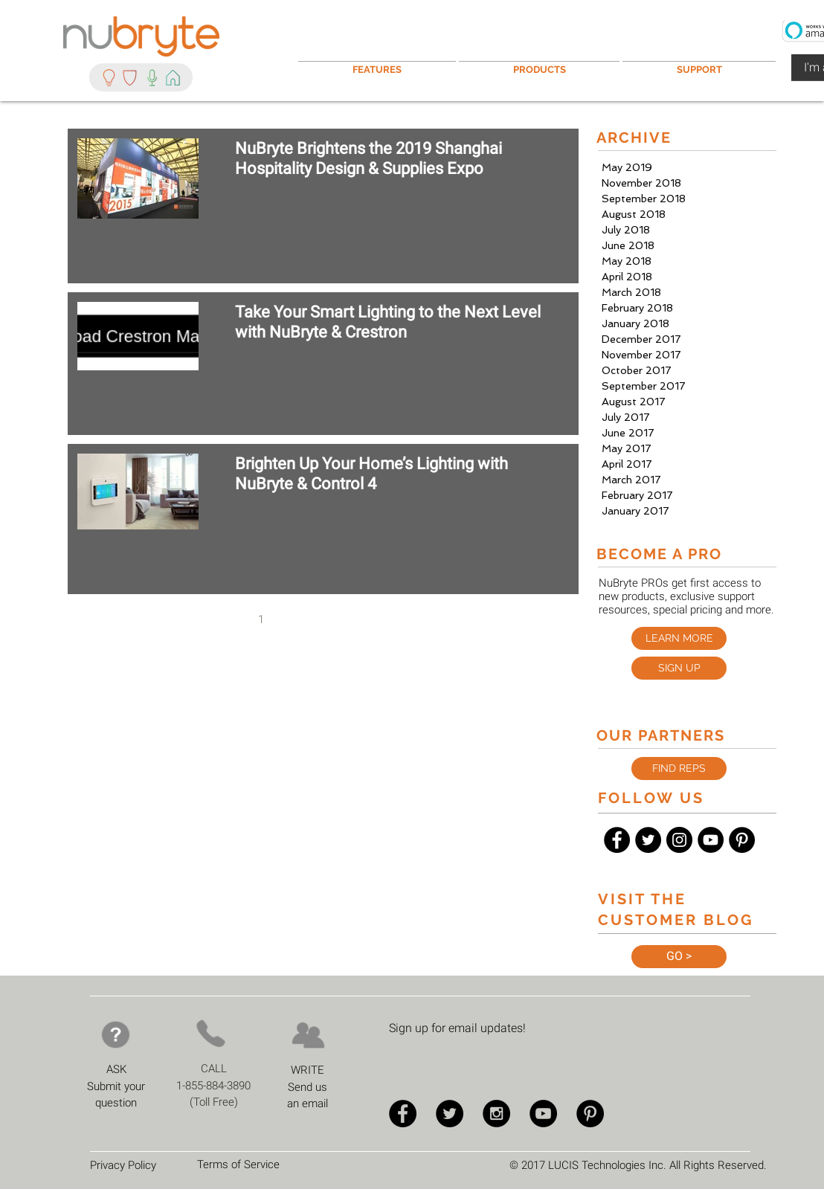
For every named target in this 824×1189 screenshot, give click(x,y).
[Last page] (448, 619)
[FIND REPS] (679, 768)
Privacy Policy (123, 1165)
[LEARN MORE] (679, 638)
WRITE (307, 1070)
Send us (307, 1087)
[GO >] (679, 956)
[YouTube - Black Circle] (711, 840)
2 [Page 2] (292, 619)
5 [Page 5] (386, 619)
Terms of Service (238, 1164)
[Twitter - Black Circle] (648, 840)
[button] (699, 63)
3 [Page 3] (323, 619)
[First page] (198, 619)
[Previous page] (229, 619)
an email (307, 1103)
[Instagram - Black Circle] (679, 840)
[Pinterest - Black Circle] (742, 840)
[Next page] (417, 619)
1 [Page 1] (261, 619)
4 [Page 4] (355, 619)
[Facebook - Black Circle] (617, 840)
